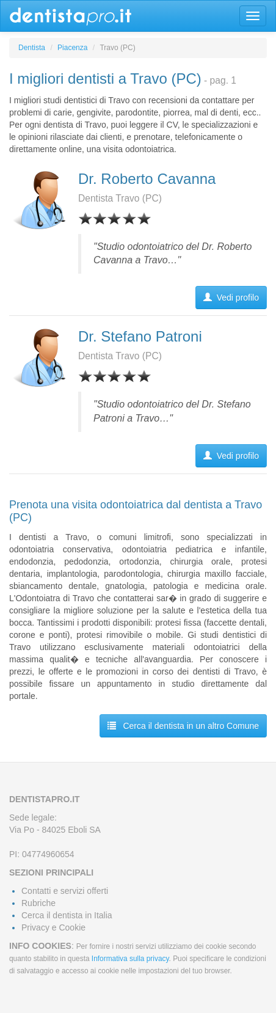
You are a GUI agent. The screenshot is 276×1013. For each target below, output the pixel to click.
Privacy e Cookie (53, 927)
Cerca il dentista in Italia (66, 915)
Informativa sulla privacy (130, 958)
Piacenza (72, 47)
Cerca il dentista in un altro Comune (183, 726)
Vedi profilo (231, 297)
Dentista (31, 47)
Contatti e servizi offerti (64, 891)
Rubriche (38, 903)
